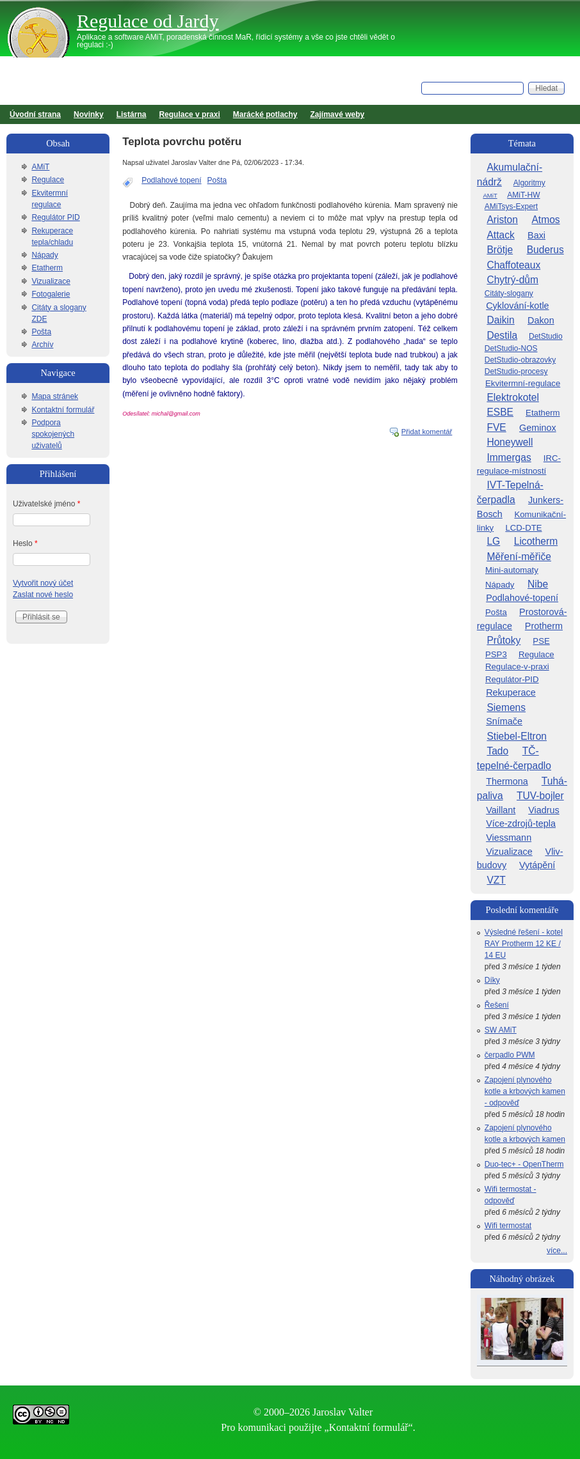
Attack (500, 235)
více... (557, 1250)
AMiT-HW (523, 195)
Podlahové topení (171, 180)
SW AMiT (501, 1030)
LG (493, 541)
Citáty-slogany (509, 293)
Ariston (502, 219)
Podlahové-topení (522, 598)
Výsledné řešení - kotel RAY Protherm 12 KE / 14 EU (524, 944)
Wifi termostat (508, 1225)
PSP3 (496, 654)
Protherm (544, 626)
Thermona (507, 781)
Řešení (497, 1005)
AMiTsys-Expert (511, 206)
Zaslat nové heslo (43, 594)
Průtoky (503, 640)
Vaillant (500, 810)
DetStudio (546, 336)
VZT (496, 880)
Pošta (217, 180)
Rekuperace (511, 692)
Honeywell (510, 442)
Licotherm (536, 541)
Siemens (506, 707)
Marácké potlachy (265, 114)
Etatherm (47, 267)
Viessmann (508, 837)
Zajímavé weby (337, 114)
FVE (496, 427)
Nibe (538, 584)
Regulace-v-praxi (517, 666)
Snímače (504, 721)
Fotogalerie (50, 294)
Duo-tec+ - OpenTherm (524, 1164)
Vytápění (537, 865)
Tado (497, 750)
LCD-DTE (523, 528)
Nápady (44, 255)
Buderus (545, 249)
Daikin (500, 320)
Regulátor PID (55, 217)
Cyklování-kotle (517, 305)
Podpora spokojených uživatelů (52, 434)
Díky (492, 980)
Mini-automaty (511, 570)
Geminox (537, 428)
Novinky (89, 114)
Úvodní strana (35, 114)
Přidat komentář (427, 431)
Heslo (25, 543)
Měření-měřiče (519, 556)
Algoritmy (529, 182)
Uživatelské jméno (46, 503)
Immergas (509, 457)
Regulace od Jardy (148, 20)
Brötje (500, 249)
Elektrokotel (512, 397)
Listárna (132, 114)
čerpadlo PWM (510, 1054)
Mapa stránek (54, 396)
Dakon (541, 320)
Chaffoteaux (513, 265)
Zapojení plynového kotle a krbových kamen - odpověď (525, 1091)
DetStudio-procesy (516, 371)
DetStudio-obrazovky (520, 359)
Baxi (536, 235)
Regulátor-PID (512, 679)
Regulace (47, 179)
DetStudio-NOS (511, 348)
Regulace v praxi (189, 114)
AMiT (40, 166)
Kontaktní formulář (62, 409)
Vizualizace (50, 281)
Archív (42, 344)
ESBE (500, 412)
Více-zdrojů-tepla (521, 823)
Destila (502, 335)
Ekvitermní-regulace (522, 383)
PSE (541, 641)
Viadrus (544, 810)
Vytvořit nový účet (43, 583)
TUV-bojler (540, 795)
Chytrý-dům (512, 279)
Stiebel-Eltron (517, 736)
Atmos (545, 219)
